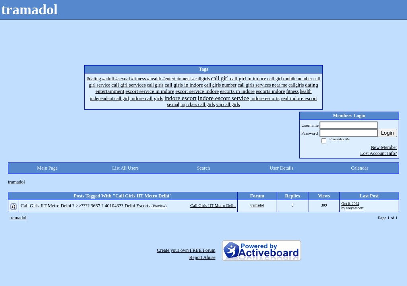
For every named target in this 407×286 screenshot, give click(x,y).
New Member (384, 147)
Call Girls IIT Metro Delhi (213, 205)
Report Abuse (202, 257)
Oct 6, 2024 (350, 203)
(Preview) (159, 206)
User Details (282, 168)
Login (387, 133)
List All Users (125, 168)
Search (203, 168)
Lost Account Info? (378, 153)
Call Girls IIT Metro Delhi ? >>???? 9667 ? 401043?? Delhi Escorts (85, 206)
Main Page (47, 168)
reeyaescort (355, 208)
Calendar (359, 168)
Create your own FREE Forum (186, 250)
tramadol (16, 182)
